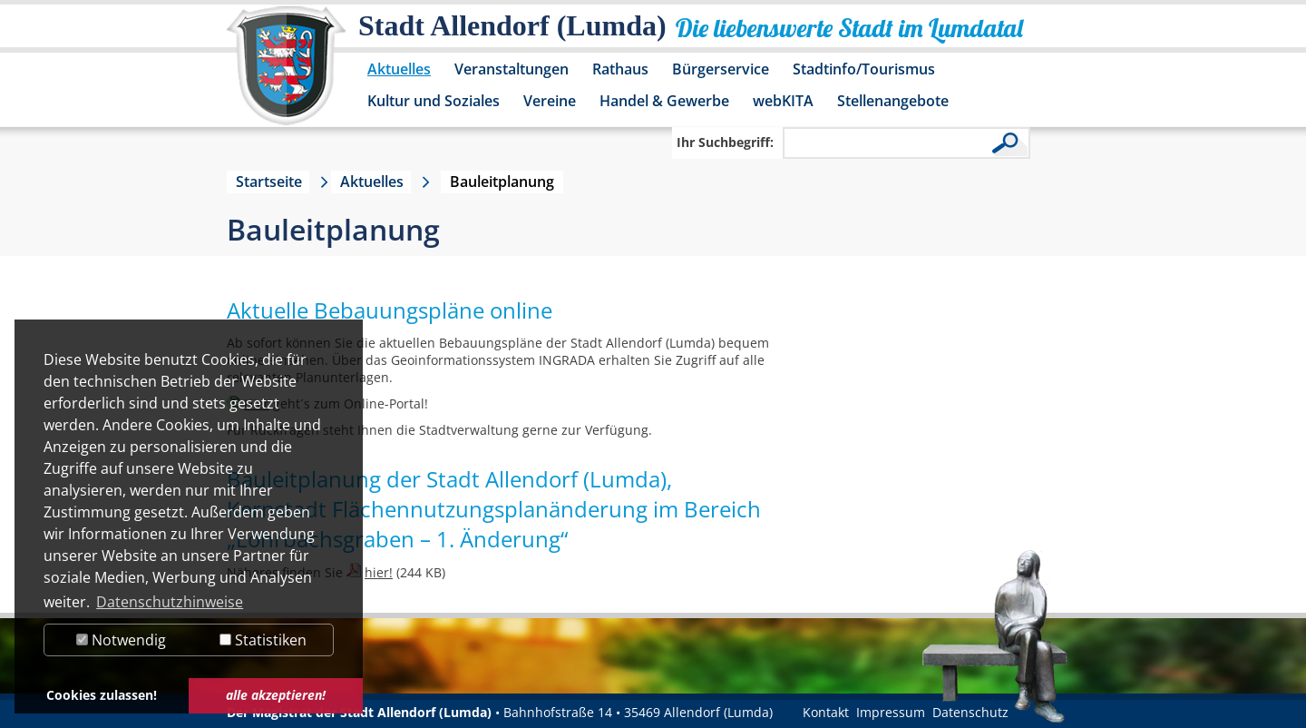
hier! (379, 572)
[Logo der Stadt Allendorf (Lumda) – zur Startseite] (286, 74)
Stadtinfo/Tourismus (864, 69)
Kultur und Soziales (433, 101)
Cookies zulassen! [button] (101, 694)
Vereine (549, 101)
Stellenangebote (893, 101)
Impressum (890, 712)
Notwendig (121, 640)
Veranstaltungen (511, 69)
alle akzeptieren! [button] (276, 694)
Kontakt (826, 712)
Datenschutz (970, 712)
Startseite (269, 182)
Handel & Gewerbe (664, 101)
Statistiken (263, 640)
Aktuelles (399, 69)
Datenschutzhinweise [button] (169, 602)
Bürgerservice (720, 69)
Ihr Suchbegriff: (725, 142)
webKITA (783, 101)
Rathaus (620, 69)
